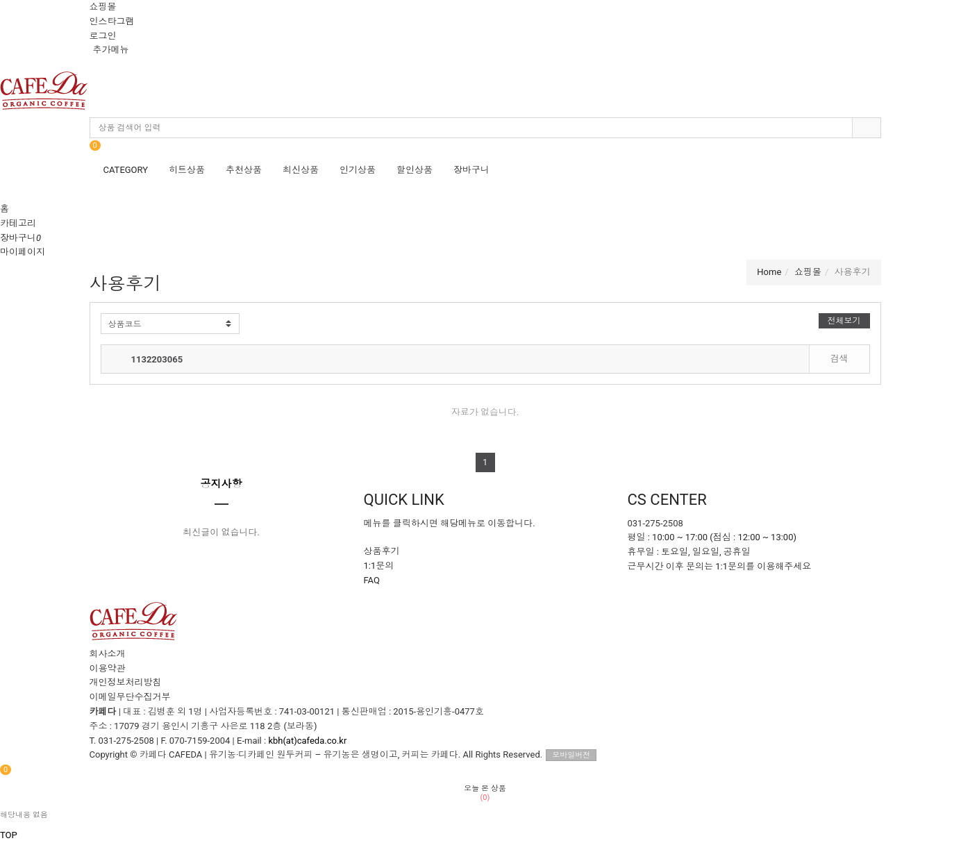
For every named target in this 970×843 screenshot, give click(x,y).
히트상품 (187, 170)
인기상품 (358, 170)
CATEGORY (126, 170)
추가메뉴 (111, 49)
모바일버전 (571, 755)
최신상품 (301, 170)
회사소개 (108, 654)
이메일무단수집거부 (130, 697)
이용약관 (108, 668)
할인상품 (414, 170)
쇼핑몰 (103, 6)
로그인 (103, 36)
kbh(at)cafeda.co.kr (307, 740)
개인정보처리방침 (126, 682)
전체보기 (844, 321)
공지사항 (221, 484)
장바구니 (471, 170)
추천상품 (244, 170)
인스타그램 (112, 21)
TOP (8, 835)
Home (769, 272)
